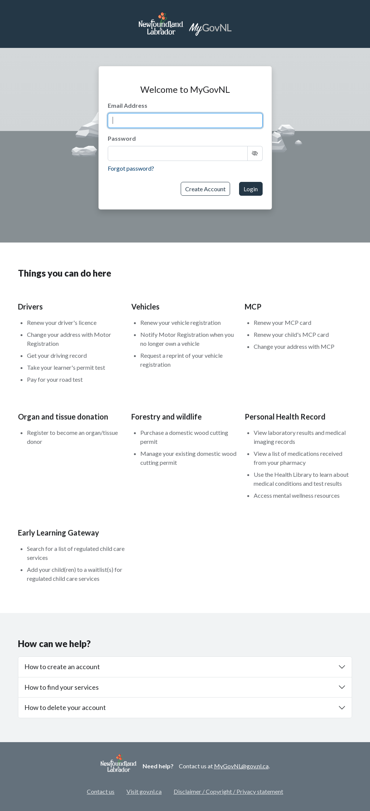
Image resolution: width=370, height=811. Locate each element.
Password (122, 138)
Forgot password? (131, 168)
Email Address (127, 105)
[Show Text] (255, 153)
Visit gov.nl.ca (144, 791)
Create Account (205, 188)
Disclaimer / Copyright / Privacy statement (228, 791)
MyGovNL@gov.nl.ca (241, 765)
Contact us (100, 791)
